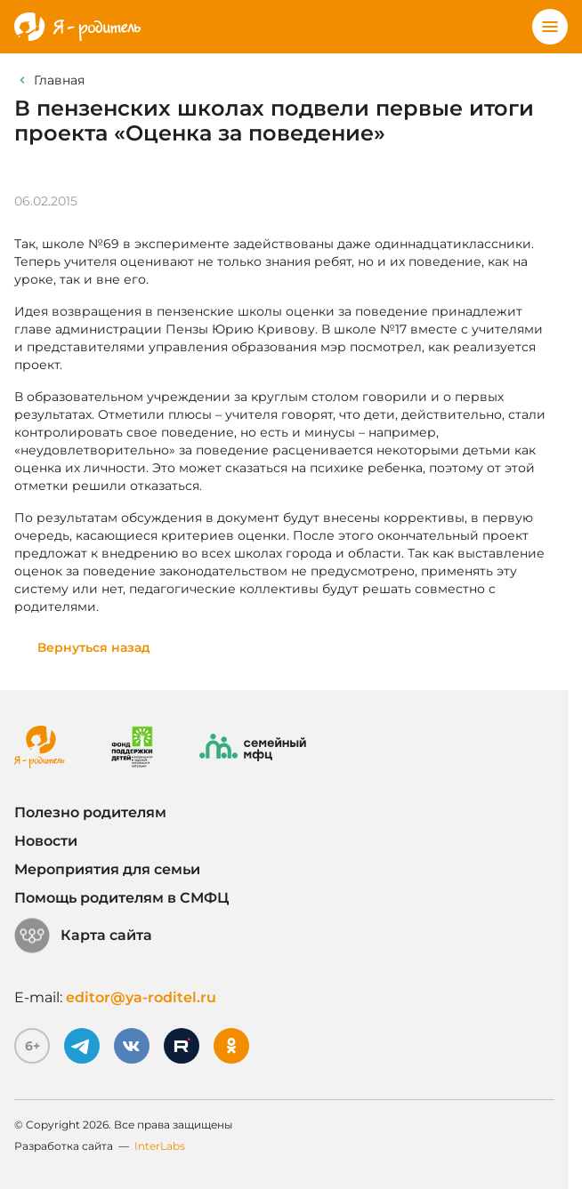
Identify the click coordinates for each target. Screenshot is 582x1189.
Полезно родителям (90, 812)
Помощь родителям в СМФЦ (121, 897)
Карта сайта (83, 935)
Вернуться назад (93, 647)
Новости (45, 840)
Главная (59, 80)
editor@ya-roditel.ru (141, 997)
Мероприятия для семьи (107, 869)
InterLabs (159, 1146)
